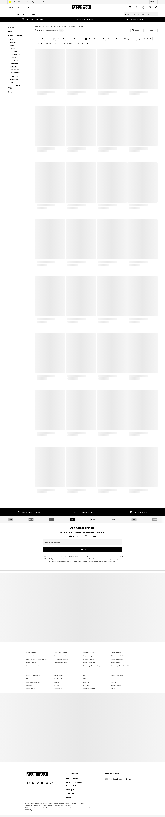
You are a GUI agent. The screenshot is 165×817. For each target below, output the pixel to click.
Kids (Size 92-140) (53, 22)
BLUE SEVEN (58, 670)
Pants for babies (117, 654)
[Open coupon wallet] (130, 7)
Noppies (29, 680)
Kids (27, 7)
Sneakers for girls (60, 657)
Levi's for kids (59, 673)
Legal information (103, 813)
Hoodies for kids (88, 647)
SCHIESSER (58, 683)
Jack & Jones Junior (33, 677)
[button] (137, 26)
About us (31, 813)
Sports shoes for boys (34, 660)
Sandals (72, 22)
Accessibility (118, 813)
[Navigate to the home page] (81, 7)
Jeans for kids (116, 647)
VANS (113, 683)
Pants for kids (31, 650)
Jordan (113, 673)
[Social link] (28, 777)
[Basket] (156, 7)
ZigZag (80, 22)
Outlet (12, 2)
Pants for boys (116, 657)
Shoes (64, 22)
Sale (51, 34)
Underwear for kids (61, 650)
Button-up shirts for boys (92, 660)
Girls (42, 22)
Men (19, 7)
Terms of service (87, 813)
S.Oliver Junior (88, 673)
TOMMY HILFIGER (89, 683)
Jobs (47, 813)
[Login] (136, 7)
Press (40, 813)
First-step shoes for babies (120, 660)
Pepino (56, 677)
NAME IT (57, 680)
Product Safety (131, 813)
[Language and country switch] (153, 2)
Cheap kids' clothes (118, 650)
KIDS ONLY (86, 677)
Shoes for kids (31, 647)
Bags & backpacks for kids (92, 650)
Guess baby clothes (61, 654)
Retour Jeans (116, 680)
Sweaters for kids (89, 657)
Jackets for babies (61, 647)
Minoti (113, 677)
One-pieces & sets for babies (36, 654)
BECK (85, 670)
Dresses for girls (88, 654)
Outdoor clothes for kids (63, 660)
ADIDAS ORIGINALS (33, 670)
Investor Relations (59, 813)
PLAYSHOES (87, 680)
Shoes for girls (31, 657)
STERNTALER (31, 683)
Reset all (83, 38)
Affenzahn (30, 673)
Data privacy (73, 813)
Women (11, 7)
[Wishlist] (149, 7)
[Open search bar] (125, 14)
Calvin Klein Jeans (117, 670)
